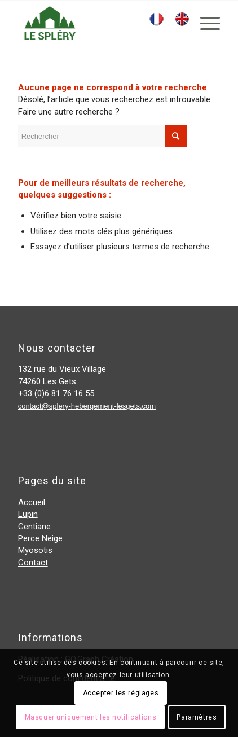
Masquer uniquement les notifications (91, 717)
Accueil (31, 502)
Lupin (28, 514)
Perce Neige (40, 538)
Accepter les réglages (121, 693)
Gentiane (34, 526)
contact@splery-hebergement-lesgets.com (87, 406)
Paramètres (197, 717)
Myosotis (35, 550)
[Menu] (204, 23)
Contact (33, 563)
